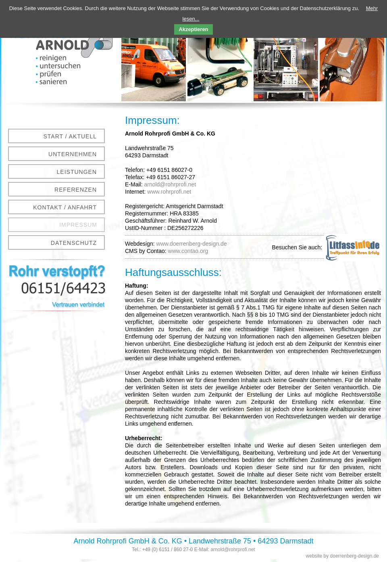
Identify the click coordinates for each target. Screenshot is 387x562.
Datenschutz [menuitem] (74, 243)
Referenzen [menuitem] (75, 189)
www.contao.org (188, 251)
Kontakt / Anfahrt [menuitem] (65, 207)
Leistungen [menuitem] (77, 172)
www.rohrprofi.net (169, 191)
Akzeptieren (193, 29)
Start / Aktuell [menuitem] (70, 136)
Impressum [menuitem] (78, 224)
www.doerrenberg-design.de (191, 243)
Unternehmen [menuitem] (72, 154)
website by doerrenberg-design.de (342, 556)
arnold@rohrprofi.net (170, 184)
